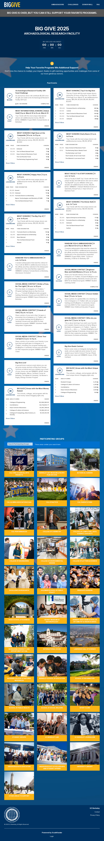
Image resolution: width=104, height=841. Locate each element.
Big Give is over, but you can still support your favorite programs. (52, 12)
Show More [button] (10, 163)
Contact (97, 812)
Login (52, 836)
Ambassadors (57, 4)
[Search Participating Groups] (20, 444)
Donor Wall (87, 4)
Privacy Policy (95, 815)
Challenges (73, 4)
